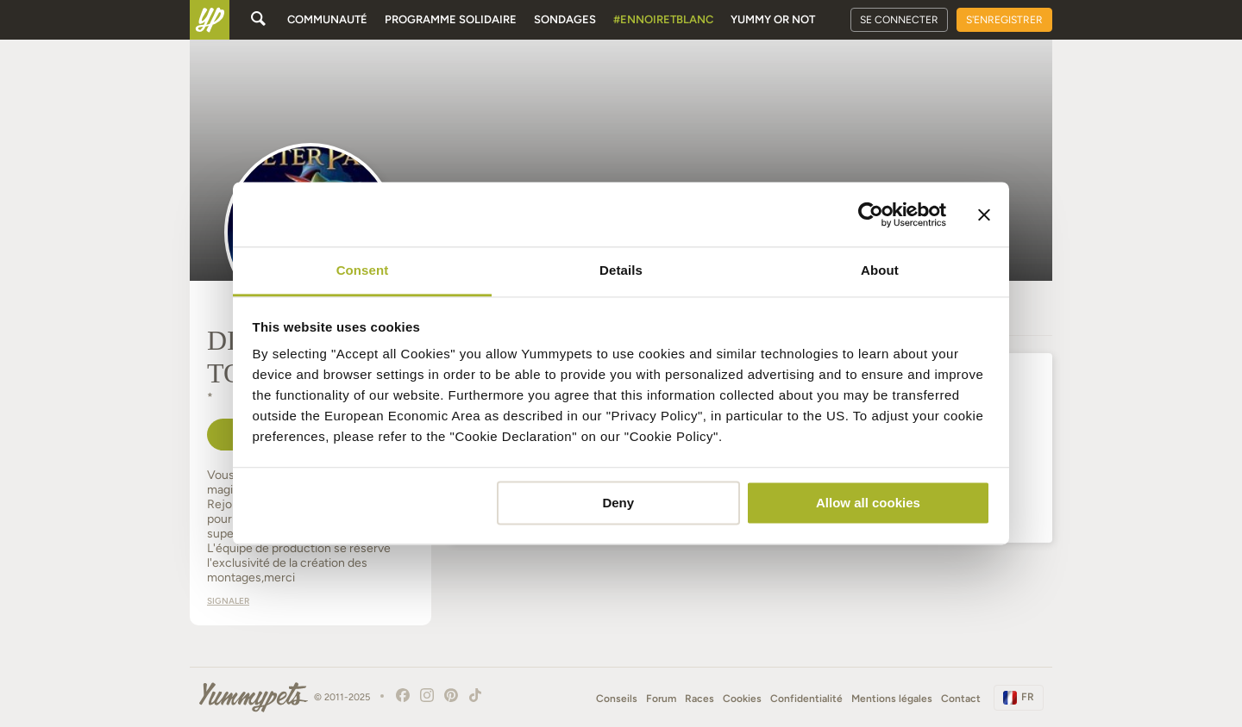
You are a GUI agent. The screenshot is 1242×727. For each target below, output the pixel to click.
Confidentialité (806, 699)
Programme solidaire (451, 19)
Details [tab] (621, 270)
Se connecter (899, 20)
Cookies (742, 699)
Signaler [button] (228, 600)
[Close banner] (984, 214)
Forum (661, 699)
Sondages (565, 19)
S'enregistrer (1004, 20)
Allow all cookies (868, 502)
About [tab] (880, 270)
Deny (618, 502)
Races (699, 699)
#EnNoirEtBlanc (663, 19)
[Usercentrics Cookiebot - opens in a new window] (870, 214)
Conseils (616, 699)
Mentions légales (891, 699)
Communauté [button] (327, 19)
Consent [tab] (362, 270)
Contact (961, 699)
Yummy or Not (773, 19)
